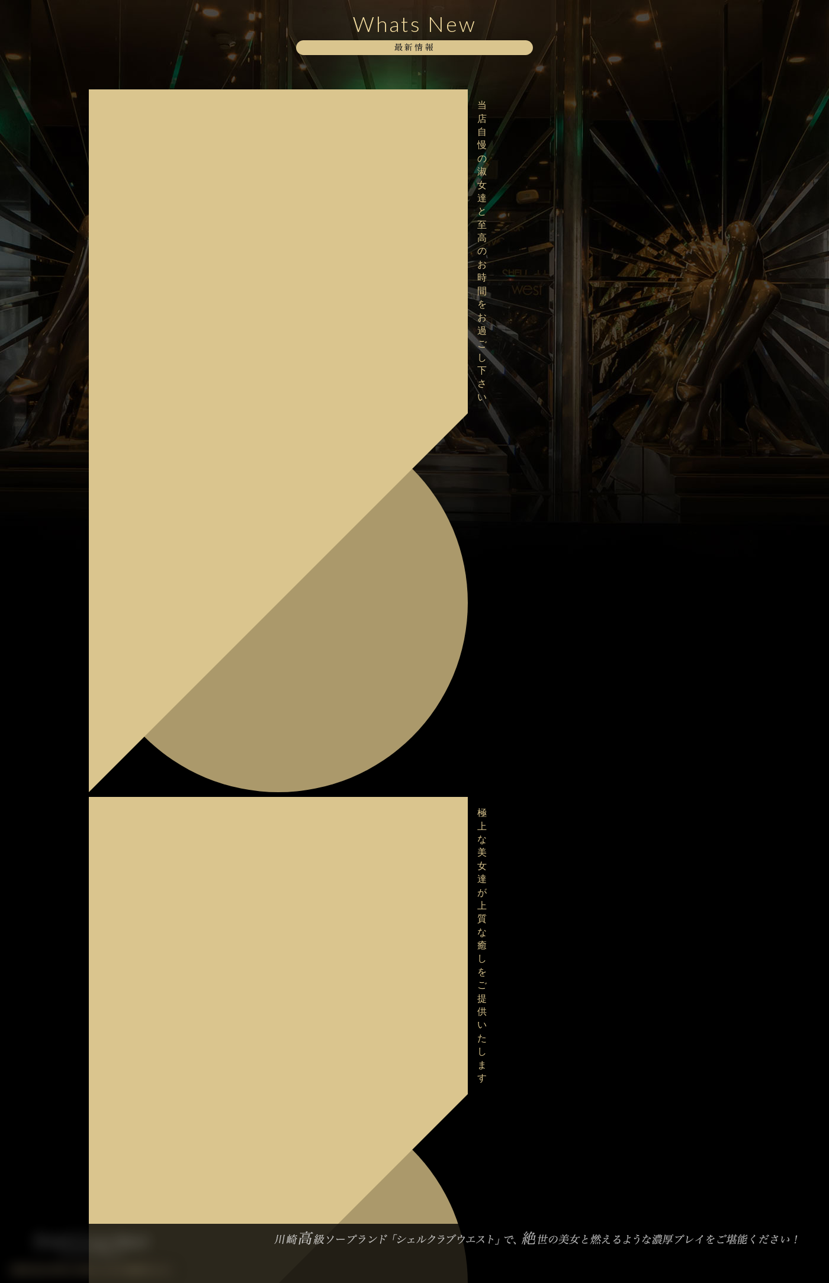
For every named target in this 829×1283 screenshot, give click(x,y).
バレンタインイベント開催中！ (155, 682)
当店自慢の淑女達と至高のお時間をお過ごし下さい (167, 105)
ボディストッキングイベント (151, 175)
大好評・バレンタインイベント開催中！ (163, 650)
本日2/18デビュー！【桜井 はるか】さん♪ (167, 434)
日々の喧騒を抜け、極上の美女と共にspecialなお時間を (167, 753)
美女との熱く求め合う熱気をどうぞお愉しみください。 (167, 246)
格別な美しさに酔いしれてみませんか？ (163, 283)
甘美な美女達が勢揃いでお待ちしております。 (167, 321)
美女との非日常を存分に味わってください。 (167, 790)
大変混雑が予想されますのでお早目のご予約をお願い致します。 (167, 396)
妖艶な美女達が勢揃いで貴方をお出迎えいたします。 (167, 828)
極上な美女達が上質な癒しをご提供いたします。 (167, 359)
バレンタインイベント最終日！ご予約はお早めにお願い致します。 (167, 612)
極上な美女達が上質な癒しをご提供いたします (167, 143)
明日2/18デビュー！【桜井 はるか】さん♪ (167, 471)
